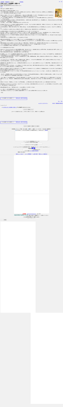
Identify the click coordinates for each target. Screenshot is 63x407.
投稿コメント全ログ (20, 155)
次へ (59, 1)
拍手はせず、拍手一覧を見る (21, 98)
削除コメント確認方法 (43, 155)
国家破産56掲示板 (59, 103)
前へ (61, 1)
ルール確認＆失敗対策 (34, 152)
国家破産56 (7, 1)
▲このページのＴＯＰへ (43, 103)
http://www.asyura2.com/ (31, 215)
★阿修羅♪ (2, 1)
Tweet (1, 6)
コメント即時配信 (28, 155)
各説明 (46, 130)
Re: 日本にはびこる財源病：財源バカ (10, 107)
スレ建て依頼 (35, 155)
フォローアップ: (3, 105)
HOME (53, 103)
